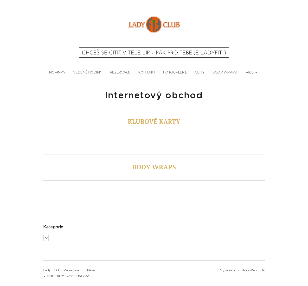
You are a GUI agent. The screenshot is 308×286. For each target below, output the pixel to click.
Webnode (257, 270)
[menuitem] (57, 72)
